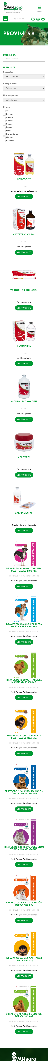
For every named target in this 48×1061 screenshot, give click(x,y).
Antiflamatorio (24, 358)
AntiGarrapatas (30, 581)
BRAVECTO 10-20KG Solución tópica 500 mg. (24, 1015)
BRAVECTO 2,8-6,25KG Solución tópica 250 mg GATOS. (24, 792)
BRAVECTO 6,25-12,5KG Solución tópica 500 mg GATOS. (24, 848)
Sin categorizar (30, 191)
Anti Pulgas (16, 581)
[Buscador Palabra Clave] (24, 59)
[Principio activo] (24, 88)
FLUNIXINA (24, 346)
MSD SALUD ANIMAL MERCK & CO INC (24, 576)
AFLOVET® (24, 457)
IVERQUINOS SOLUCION (24, 290)
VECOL (24, 186)
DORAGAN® (24, 179)
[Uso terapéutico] (24, 100)
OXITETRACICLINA (24, 234)
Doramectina (17, 191)
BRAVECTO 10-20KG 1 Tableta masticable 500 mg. (24, 681)
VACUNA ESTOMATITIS (24, 401)
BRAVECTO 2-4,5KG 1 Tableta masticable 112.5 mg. (24, 737)
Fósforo (22, 525)
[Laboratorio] (24, 76)
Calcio (15, 525)
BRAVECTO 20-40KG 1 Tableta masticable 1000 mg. (24, 625)
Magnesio (31, 525)
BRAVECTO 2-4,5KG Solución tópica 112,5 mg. (24, 959)
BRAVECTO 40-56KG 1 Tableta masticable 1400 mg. (24, 570)
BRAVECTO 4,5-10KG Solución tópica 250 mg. (24, 904)
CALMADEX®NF (24, 513)
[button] (5, 18)
